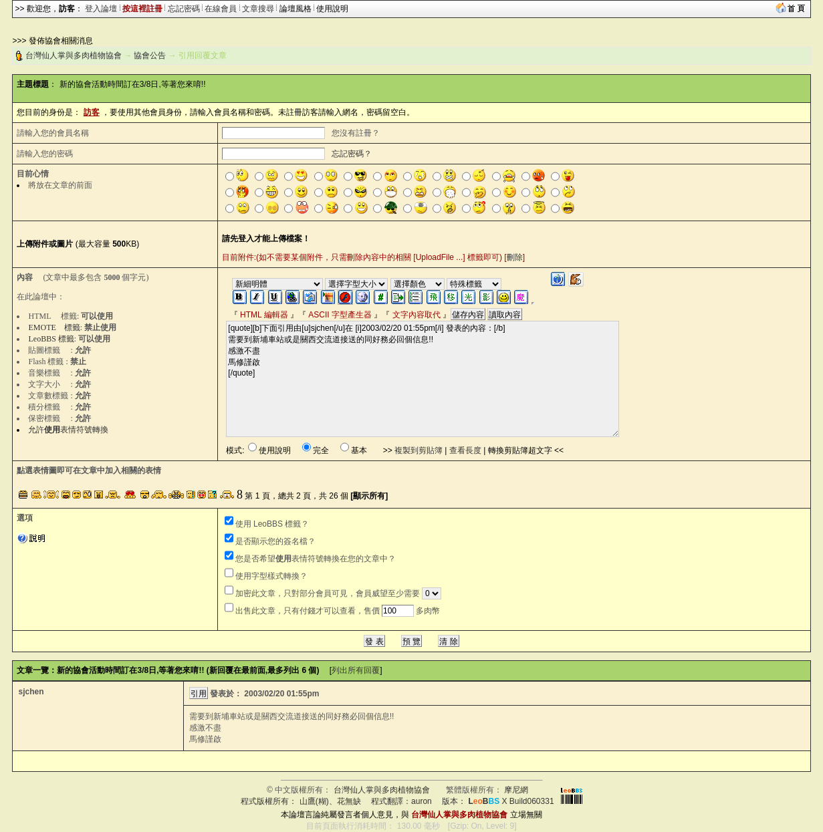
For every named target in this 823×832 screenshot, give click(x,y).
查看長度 (465, 450)
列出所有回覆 (356, 670)
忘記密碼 (184, 8)
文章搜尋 (258, 8)
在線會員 (221, 8)
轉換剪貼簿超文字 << (526, 450)
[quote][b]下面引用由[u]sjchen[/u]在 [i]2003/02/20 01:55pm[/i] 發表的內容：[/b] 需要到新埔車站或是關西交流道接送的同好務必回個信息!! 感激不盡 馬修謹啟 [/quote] (422, 379)
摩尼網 (516, 790)
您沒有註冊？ (356, 133)
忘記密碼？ (352, 153)
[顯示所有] (369, 496)
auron (421, 801)
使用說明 (332, 8)
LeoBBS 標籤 (51, 338)
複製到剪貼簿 (418, 450)
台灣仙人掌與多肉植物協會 (73, 55)
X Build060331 (511, 801)
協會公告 (150, 55)
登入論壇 (101, 8)
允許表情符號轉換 (68, 429)
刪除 (515, 257)
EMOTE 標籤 (54, 327)
